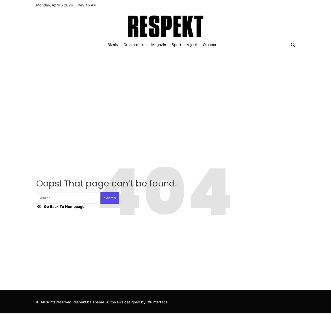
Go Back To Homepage (60, 206)
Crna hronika (134, 44)
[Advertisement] (165, 85)
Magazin (158, 44)
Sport (176, 44)
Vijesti (192, 44)
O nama (209, 44)
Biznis (113, 44)
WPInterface (157, 302)
